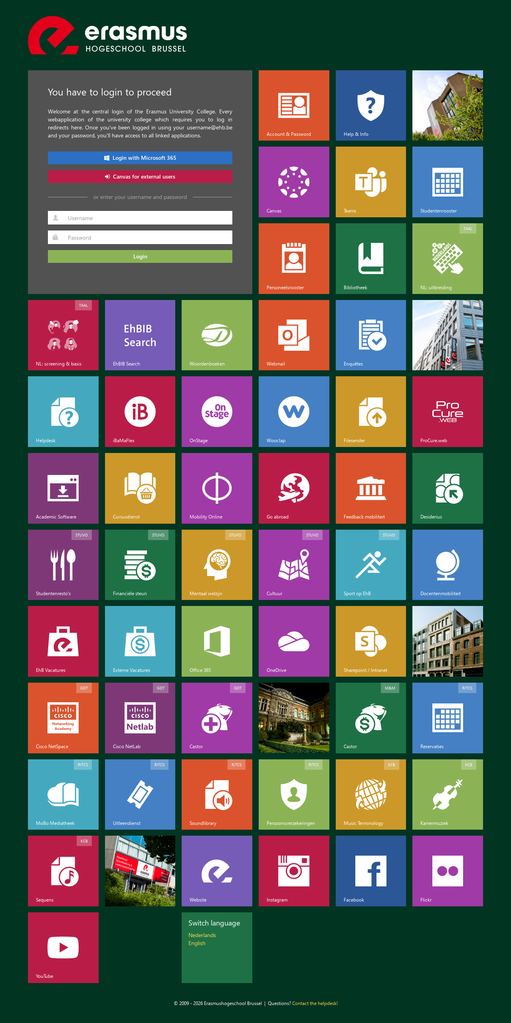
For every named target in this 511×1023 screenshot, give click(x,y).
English (197, 943)
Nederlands (202, 935)
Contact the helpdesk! (315, 1003)
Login (140, 256)
